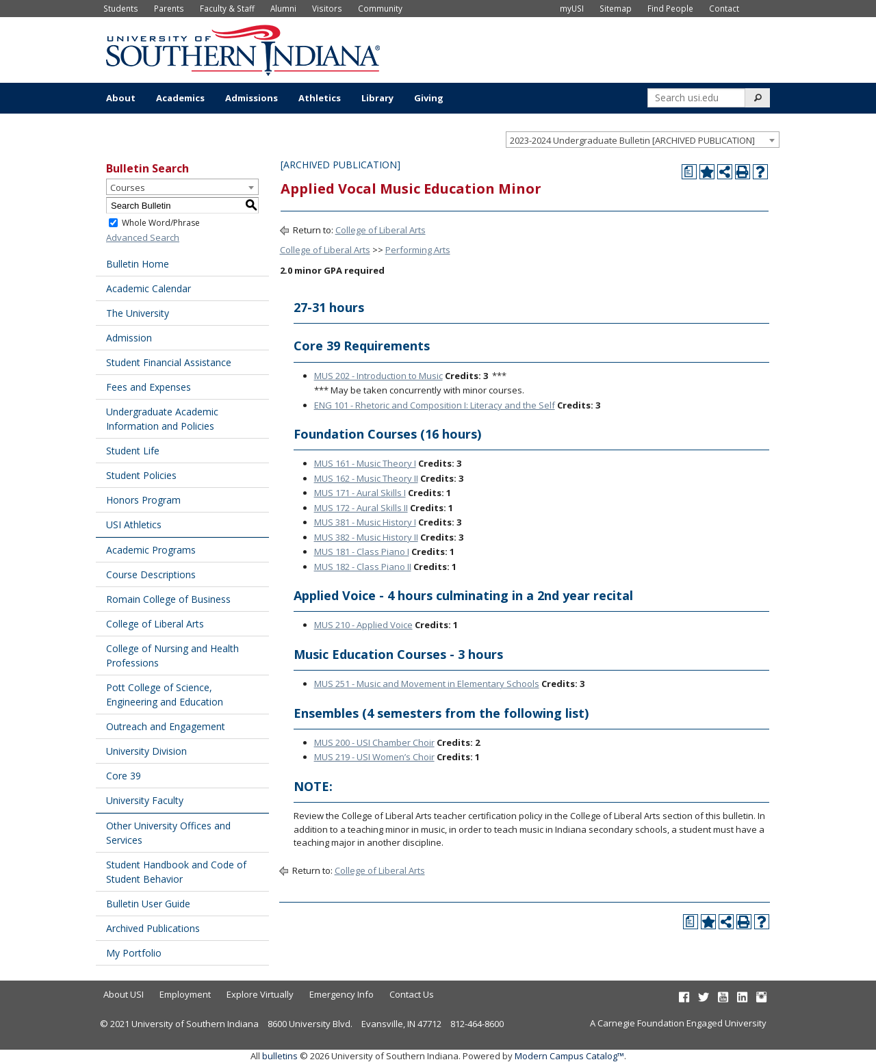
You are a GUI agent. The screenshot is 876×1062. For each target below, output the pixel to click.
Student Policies (141, 475)
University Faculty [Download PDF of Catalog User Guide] (144, 800)
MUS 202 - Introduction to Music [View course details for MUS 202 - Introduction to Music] (378, 376)
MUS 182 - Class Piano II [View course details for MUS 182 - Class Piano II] (362, 566)
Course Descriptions (151, 574)
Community (380, 8)
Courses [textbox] (127, 187)
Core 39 (123, 775)
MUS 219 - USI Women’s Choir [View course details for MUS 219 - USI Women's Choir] (374, 757)
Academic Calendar (148, 288)
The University (137, 313)
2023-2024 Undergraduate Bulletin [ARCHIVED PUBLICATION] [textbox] (632, 140)
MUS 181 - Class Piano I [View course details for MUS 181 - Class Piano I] (361, 551)
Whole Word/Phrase (161, 223)
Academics (180, 98)
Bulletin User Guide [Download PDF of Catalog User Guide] (148, 903)
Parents (169, 8)
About (121, 98)
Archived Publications (153, 928)
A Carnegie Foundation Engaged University (678, 1023)
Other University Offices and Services (168, 832)
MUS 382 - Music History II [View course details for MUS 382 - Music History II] (366, 537)
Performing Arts (417, 250)
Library (377, 98)
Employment (185, 994)
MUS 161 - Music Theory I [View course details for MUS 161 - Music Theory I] (365, 463)
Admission (129, 337)
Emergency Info (341, 994)
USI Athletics (134, 524)
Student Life (132, 450)
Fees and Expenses (148, 386)
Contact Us (411, 994)
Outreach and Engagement (165, 726)
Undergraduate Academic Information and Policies (162, 418)
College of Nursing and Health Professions (172, 655)
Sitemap (616, 8)
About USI (123, 994)
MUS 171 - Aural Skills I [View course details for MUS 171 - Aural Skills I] (360, 493)
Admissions (251, 98)
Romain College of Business (168, 599)
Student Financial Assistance (168, 362)
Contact (724, 8)
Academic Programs (151, 549)
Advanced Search (142, 237)
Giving (428, 98)
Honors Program (143, 499)
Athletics (319, 98)
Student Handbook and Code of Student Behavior (176, 871)
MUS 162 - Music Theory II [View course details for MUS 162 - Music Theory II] (366, 478)
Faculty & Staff (227, 8)
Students (120, 8)
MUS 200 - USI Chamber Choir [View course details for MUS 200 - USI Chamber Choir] (374, 742)
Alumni (283, 8)
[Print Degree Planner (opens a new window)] (689, 171)
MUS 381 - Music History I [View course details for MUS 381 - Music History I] (365, 522)
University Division (146, 750)
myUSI (572, 8)
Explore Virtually (260, 994)
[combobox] (643, 139)
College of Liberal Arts (155, 623)
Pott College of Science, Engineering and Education (164, 694)
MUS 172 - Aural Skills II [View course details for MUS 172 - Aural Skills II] (361, 508)
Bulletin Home (137, 263)
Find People (670, 8)
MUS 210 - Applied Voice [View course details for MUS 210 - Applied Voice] (363, 625)
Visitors (327, 8)
